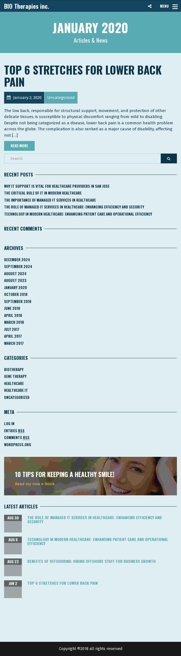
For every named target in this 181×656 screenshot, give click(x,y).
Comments (16, 437)
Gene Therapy (15, 376)
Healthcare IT (16, 390)
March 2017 (14, 343)
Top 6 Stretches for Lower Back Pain (83, 75)
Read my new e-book (35, 483)
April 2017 (13, 336)
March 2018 (14, 322)
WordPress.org (17, 444)
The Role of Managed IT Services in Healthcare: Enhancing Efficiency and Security (74, 207)
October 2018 (16, 294)
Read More (19, 145)
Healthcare (14, 383)
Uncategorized (16, 397)
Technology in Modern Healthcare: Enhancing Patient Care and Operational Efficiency (78, 214)
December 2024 (17, 259)
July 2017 (11, 329)
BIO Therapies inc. (26, 6)
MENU (164, 6)
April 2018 (13, 315)
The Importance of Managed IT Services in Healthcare (50, 200)
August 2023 (15, 280)
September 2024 (18, 266)
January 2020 (15, 287)
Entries (14, 431)
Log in (9, 423)
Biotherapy (13, 369)
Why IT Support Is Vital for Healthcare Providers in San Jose (56, 186)
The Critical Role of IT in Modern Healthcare (43, 193)
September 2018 (17, 301)
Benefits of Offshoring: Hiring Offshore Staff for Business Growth (91, 561)
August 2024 (15, 273)
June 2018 (12, 308)
